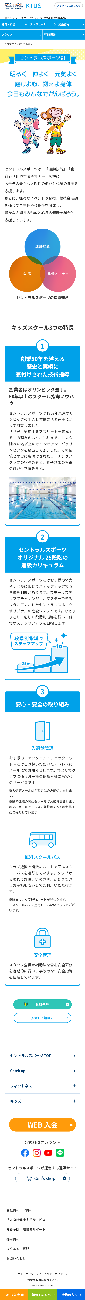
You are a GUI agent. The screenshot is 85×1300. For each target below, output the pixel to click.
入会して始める (42, 1018)
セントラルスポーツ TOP (30, 1055)
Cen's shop (44, 1178)
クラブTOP (10, 44)
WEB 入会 (42, 1125)
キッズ (15, 1101)
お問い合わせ (16, 1258)
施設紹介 (63, 24)
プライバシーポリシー (52, 1274)
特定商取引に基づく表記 (42, 1280)
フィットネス (21, 1086)
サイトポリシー (27, 1274)
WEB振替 (50, 34)
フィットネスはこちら (68, 5)
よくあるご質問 (17, 1248)
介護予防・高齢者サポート (26, 1229)
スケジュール (38, 24)
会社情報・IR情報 (19, 1210)
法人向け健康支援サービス (26, 1219)
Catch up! (18, 1071)
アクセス (7, 34)
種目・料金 (8, 24)
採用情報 (12, 1239)
